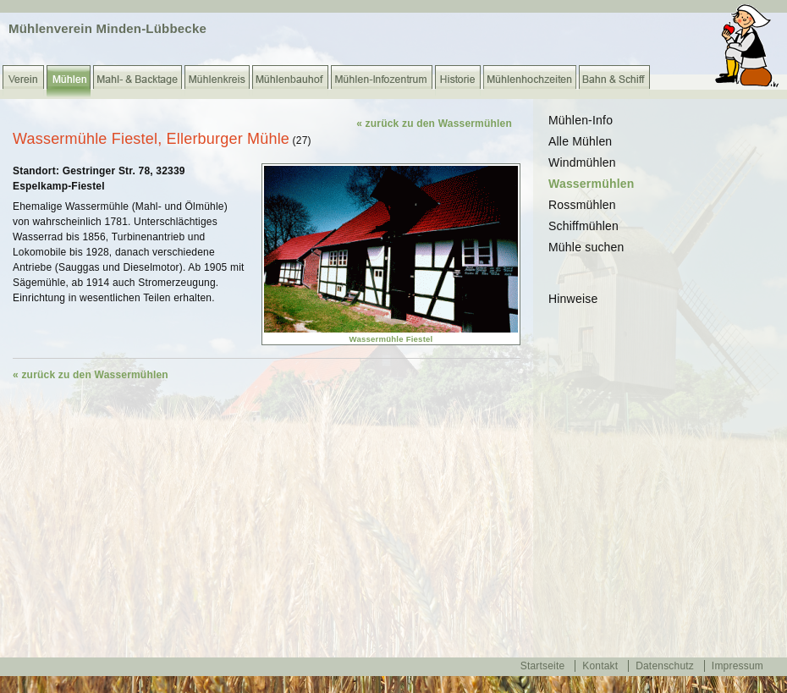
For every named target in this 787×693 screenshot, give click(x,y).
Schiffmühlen (583, 226)
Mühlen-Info (580, 120)
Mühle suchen (586, 247)
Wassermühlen (591, 183)
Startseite (542, 666)
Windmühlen (582, 162)
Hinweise (572, 298)
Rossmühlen (582, 205)
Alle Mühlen (580, 141)
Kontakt (600, 666)
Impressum (737, 666)
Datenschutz (665, 666)
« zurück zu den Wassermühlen (434, 123)
